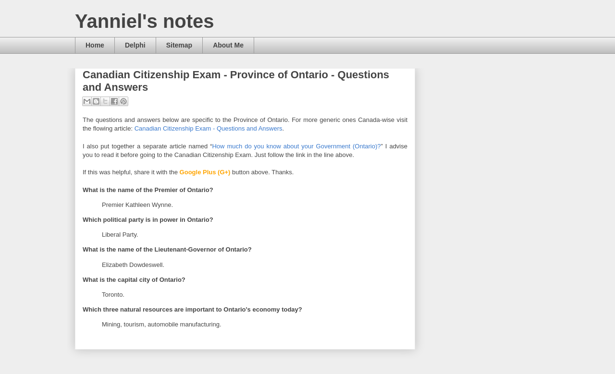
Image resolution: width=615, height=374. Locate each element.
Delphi (135, 45)
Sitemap (179, 45)
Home (95, 45)
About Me (228, 45)
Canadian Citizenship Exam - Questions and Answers (209, 128)
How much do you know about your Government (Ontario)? (296, 146)
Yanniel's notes (144, 21)
